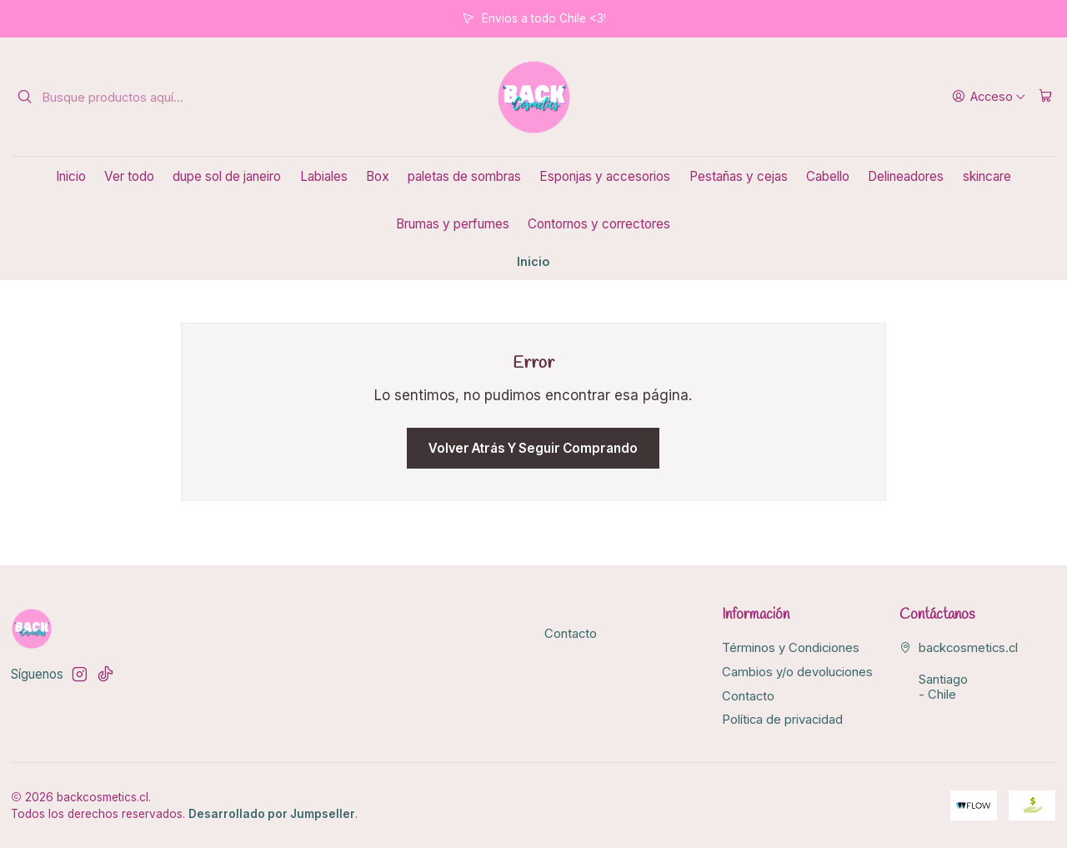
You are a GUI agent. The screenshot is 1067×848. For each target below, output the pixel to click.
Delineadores (906, 176)
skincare (987, 176)
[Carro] (1045, 96)
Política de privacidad (782, 719)
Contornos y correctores (599, 224)
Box (377, 176)
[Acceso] (988, 96)
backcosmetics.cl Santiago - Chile (958, 671)
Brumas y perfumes (452, 224)
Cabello (827, 176)
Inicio (71, 176)
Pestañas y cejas (738, 176)
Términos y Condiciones (790, 647)
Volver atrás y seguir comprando (533, 448)
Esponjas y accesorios (604, 176)
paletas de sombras (464, 176)
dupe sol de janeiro (227, 176)
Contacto (570, 633)
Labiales (324, 176)
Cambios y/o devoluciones (797, 672)
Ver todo (129, 176)
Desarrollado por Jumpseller (271, 813)
